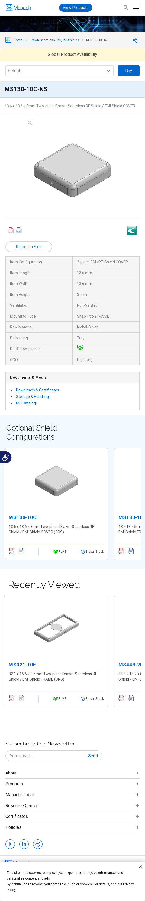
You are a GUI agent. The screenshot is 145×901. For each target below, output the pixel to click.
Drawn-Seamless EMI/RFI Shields (54, 40)
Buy (128, 70)
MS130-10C (22, 517)
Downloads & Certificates (37, 390)
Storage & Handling (32, 396)
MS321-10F (22, 665)
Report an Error (29, 247)
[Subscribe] (93, 756)
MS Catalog (26, 403)
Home (18, 40)
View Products (76, 7)
